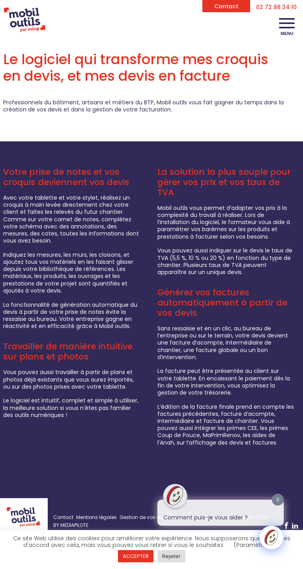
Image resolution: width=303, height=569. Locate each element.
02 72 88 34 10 (276, 7)
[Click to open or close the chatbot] (271, 537)
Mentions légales (96, 517)
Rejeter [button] (171, 556)
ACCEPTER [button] (136, 556)
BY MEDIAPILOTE (70, 525)
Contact (226, 6)
